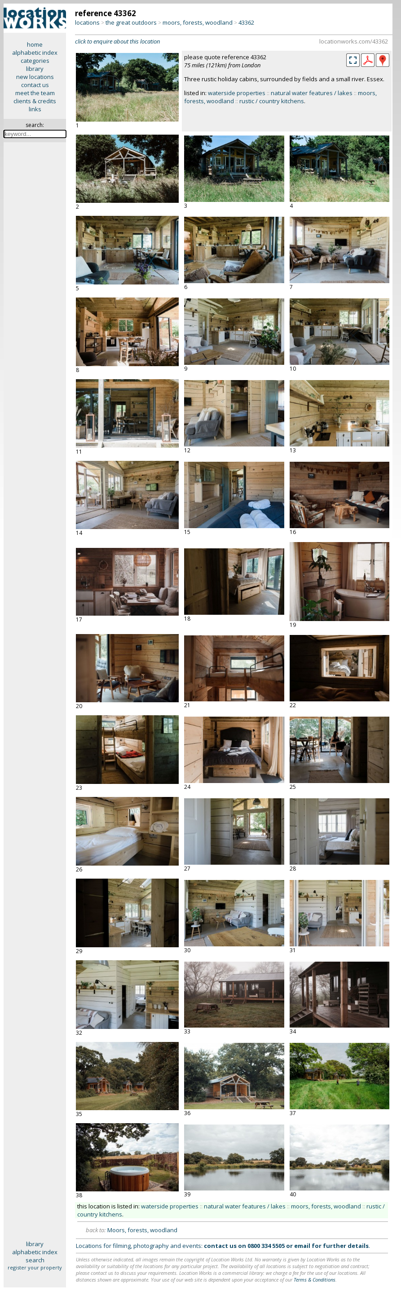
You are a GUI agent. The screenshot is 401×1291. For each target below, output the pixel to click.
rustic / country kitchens (271, 101)
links (35, 109)
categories (35, 61)
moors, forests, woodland (198, 22)
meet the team (35, 93)
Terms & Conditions (314, 1279)
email (302, 1246)
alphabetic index (34, 52)
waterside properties (236, 93)
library (35, 69)
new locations (35, 77)
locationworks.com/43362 (353, 41)
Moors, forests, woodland (142, 1230)
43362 (246, 22)
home (35, 44)
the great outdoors (131, 22)
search (35, 1260)
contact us (35, 85)
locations (87, 22)
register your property (35, 1267)
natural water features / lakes (312, 93)
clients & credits (34, 101)
